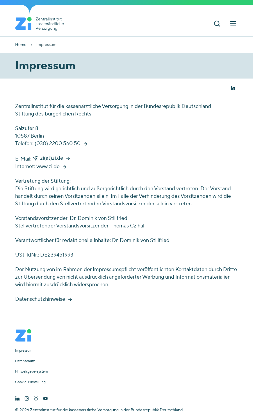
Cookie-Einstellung (30, 382)
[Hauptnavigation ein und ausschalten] (233, 24)
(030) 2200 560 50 (58, 143)
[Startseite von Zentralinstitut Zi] (42, 24)
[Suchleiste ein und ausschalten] (217, 24)
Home (20, 44)
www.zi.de (48, 166)
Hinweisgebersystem (31, 371)
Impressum (23, 351)
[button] (232, 88)
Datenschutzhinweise (40, 299)
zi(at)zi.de (51, 158)
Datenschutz (25, 361)
